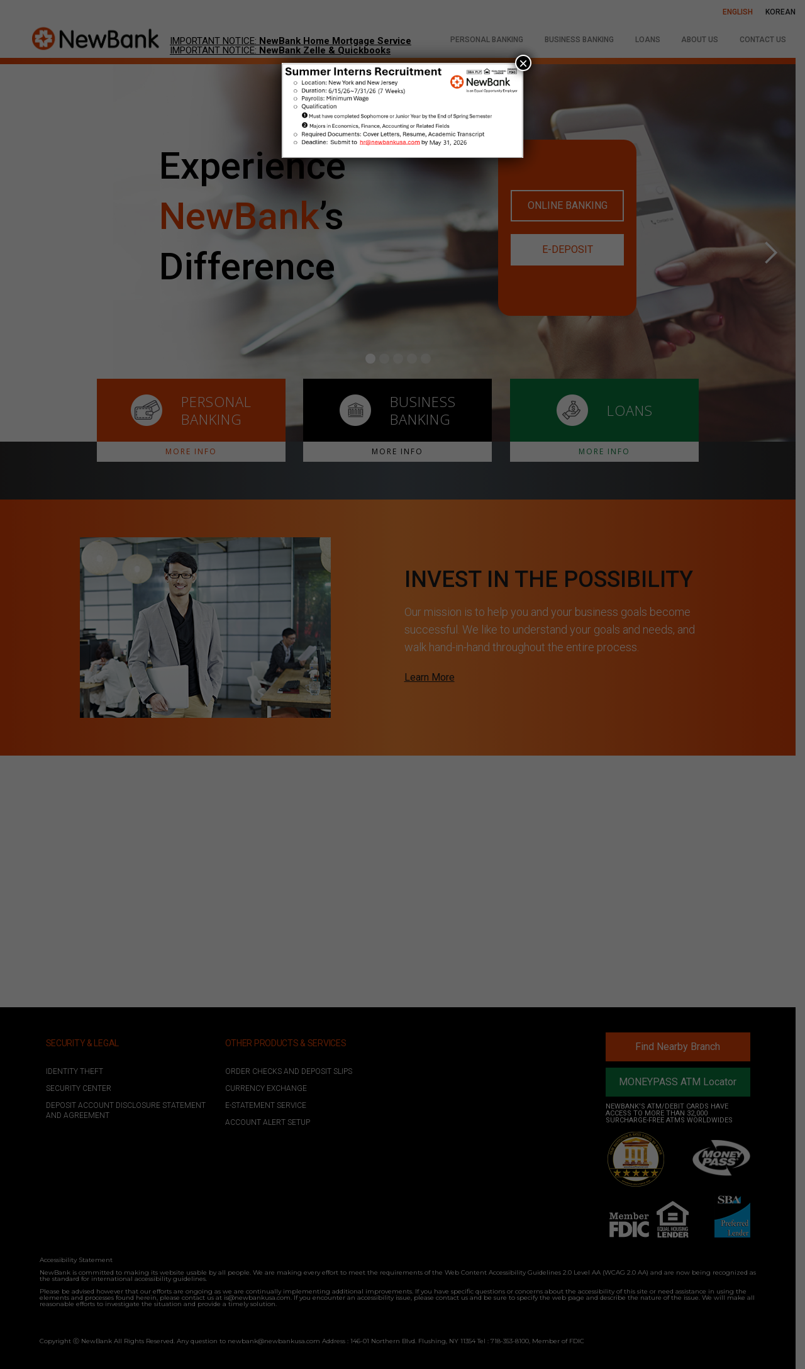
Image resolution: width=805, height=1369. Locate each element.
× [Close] (523, 63)
